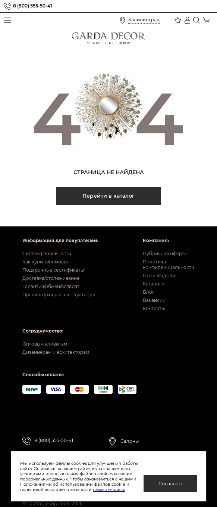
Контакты (154, 298)
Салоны (129, 430)
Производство (160, 265)
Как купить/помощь (45, 251)
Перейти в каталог (108, 195)
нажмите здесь (84, 489)
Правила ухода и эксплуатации (58, 284)
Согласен (170, 483)
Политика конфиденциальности (168, 254)
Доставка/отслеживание (50, 267)
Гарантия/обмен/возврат (50, 276)
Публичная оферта (165, 243)
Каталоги (153, 273)
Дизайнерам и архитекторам (55, 341)
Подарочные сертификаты (53, 259)
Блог (148, 281)
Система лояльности (46, 243)
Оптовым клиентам (44, 333)
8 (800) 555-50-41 (32, 6)
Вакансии (154, 290)
